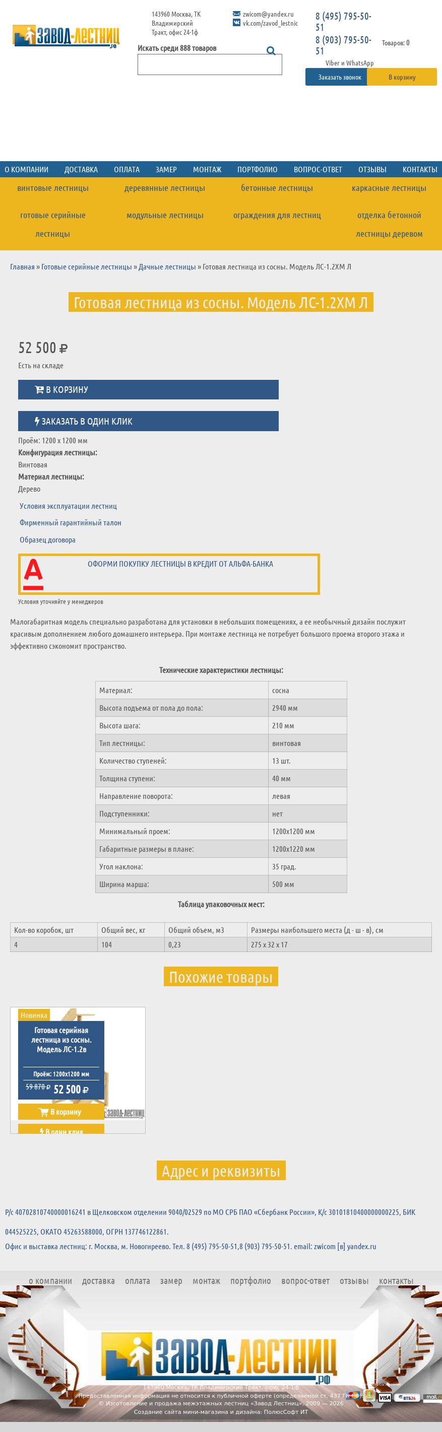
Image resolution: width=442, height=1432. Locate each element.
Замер (166, 169)
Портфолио (257, 169)
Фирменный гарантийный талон (70, 522)
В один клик (61, 1131)
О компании (50, 1280)
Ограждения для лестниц (277, 214)
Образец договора (48, 539)
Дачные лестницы (167, 266)
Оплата (127, 169)
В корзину (402, 76)
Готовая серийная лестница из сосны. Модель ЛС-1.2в (61, 1039)
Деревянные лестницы (164, 187)
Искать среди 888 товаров (177, 47)
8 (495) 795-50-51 (343, 21)
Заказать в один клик (84, 421)
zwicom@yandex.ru (268, 13)
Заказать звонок (341, 76)
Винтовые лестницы (53, 187)
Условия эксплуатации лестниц (68, 505)
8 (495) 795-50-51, (212, 1246)
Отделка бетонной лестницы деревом (389, 224)
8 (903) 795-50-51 (343, 45)
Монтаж (207, 169)
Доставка (81, 169)
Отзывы (372, 169)
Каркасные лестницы (389, 187)
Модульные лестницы (165, 214)
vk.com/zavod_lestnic (270, 22)
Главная (22, 266)
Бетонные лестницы (277, 187)
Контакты (396, 1280)
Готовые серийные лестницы (53, 224)
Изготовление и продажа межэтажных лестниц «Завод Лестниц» (204, 1403)
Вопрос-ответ (318, 169)
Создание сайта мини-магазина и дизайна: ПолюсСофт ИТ (221, 1412)
